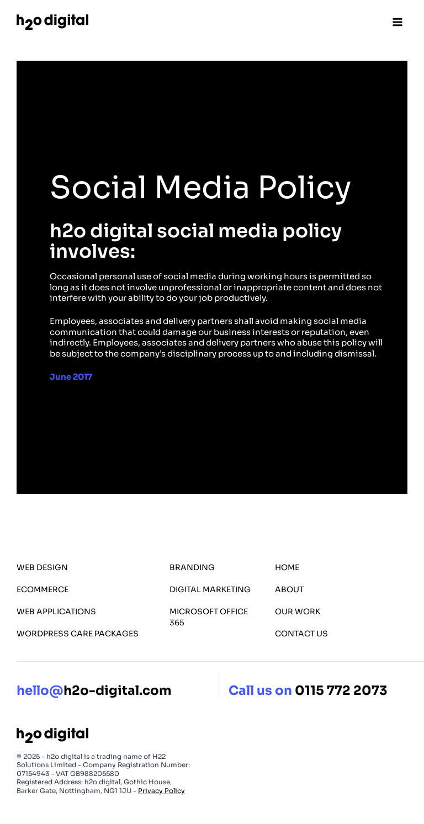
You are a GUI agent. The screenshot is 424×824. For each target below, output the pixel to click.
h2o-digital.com (94, 691)
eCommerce (42, 589)
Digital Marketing (210, 589)
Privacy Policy (161, 790)
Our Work (297, 611)
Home (287, 567)
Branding (192, 567)
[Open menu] (397, 21)
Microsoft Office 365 (208, 617)
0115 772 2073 (341, 691)
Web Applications (56, 611)
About (289, 589)
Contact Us (301, 634)
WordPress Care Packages (78, 634)
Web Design (42, 567)
